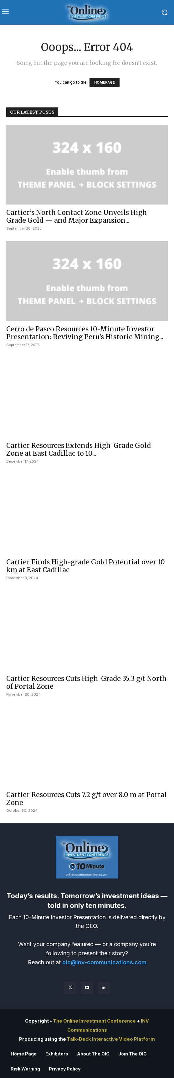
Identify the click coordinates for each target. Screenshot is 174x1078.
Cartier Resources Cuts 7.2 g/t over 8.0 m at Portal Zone (86, 798)
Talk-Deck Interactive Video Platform (111, 1039)
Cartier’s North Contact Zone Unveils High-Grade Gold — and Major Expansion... (78, 216)
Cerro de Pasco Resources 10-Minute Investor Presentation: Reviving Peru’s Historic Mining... (84, 333)
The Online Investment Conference (94, 1021)
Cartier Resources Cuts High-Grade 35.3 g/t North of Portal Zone (86, 682)
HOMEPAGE (104, 82)
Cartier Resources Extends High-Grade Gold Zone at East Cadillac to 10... (78, 449)
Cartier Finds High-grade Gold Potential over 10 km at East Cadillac (85, 566)
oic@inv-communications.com (104, 962)
